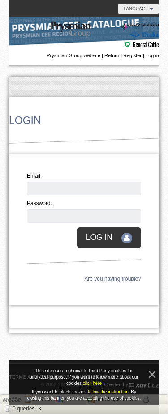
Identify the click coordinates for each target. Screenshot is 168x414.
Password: (39, 203)
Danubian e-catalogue (105, 34)
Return (111, 55)
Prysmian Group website (73, 55)
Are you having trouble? (112, 279)
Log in (152, 55)
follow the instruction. (109, 391)
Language (138, 8)
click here (92, 383)
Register (132, 55)
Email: (34, 176)
